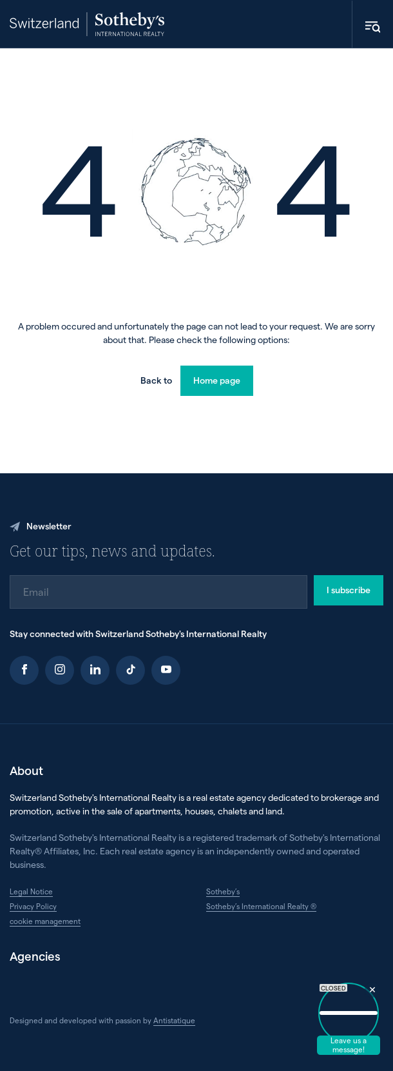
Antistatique (174, 1020)
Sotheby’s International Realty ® (261, 905)
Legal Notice (31, 891)
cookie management (45, 920)
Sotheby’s (223, 891)
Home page (216, 380)
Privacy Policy (33, 905)
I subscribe (348, 589)
